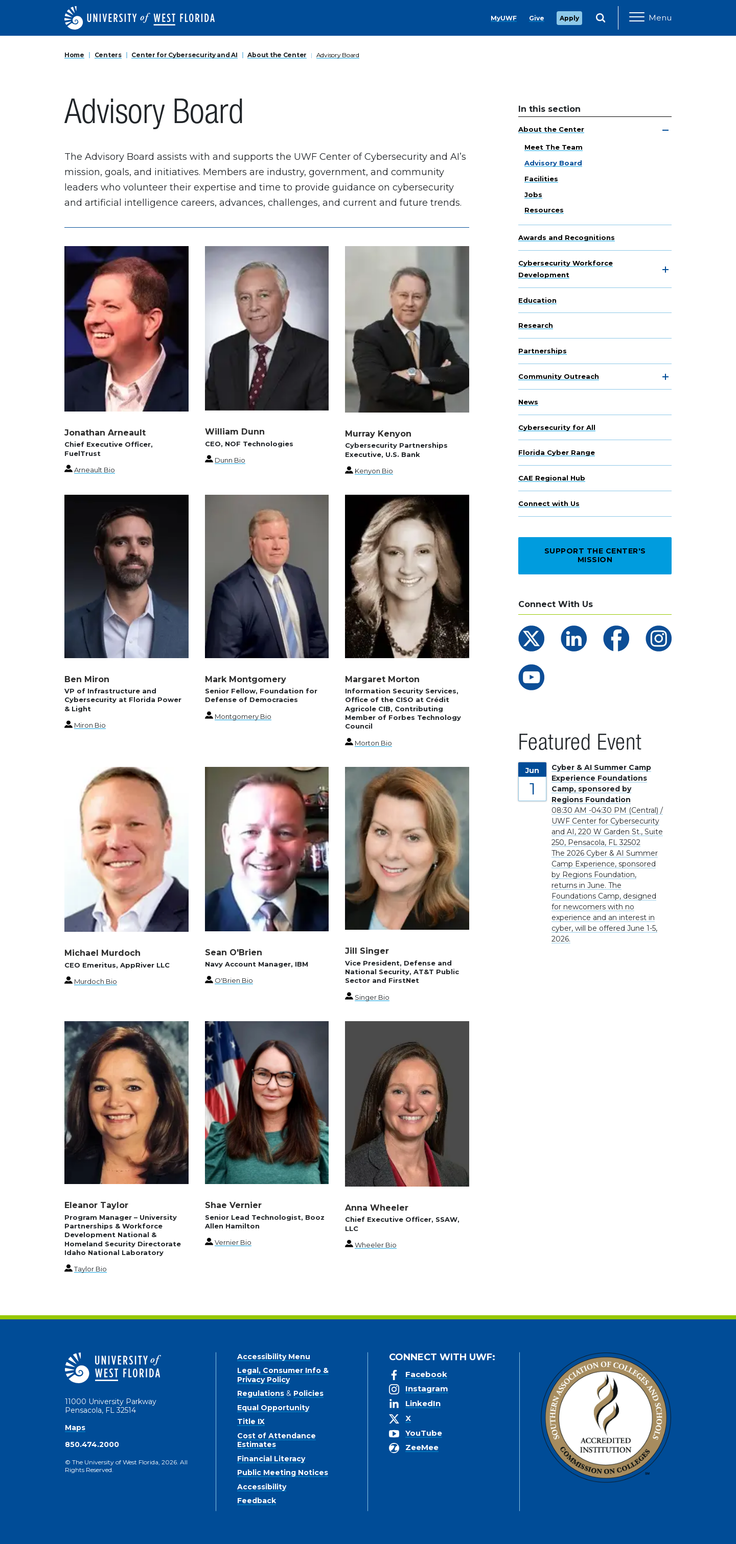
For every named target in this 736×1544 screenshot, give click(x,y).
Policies (308, 1393)
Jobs (533, 194)
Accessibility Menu (273, 1356)
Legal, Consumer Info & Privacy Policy (283, 1375)
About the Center (277, 55)
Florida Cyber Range (556, 452)
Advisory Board (337, 55)
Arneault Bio (94, 470)
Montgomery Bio (243, 716)
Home (74, 55)
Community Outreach (558, 376)
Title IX (251, 1421)
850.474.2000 (92, 1444)
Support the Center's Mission (595, 555)
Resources (544, 210)
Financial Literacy (271, 1458)
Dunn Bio (230, 460)
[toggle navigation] (665, 130)
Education (537, 300)
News (528, 402)
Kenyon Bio (374, 471)
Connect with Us (549, 503)
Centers (108, 55)
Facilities (541, 179)
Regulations (260, 1393)
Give (536, 18)
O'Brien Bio (234, 980)
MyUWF (504, 18)
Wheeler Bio (376, 1245)
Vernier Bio (233, 1242)
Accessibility (261, 1486)
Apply (569, 18)
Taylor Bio (90, 1269)
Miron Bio (90, 725)
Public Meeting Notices (282, 1472)
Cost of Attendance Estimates (276, 1440)
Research (535, 325)
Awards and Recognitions (566, 237)
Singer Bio (372, 997)
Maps (75, 1427)
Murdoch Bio (95, 981)
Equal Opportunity (273, 1407)
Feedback (256, 1500)
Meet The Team (553, 147)
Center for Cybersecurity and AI (184, 55)
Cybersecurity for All (556, 427)
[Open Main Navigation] (650, 18)
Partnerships (542, 351)
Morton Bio (373, 743)
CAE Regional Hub (551, 478)
